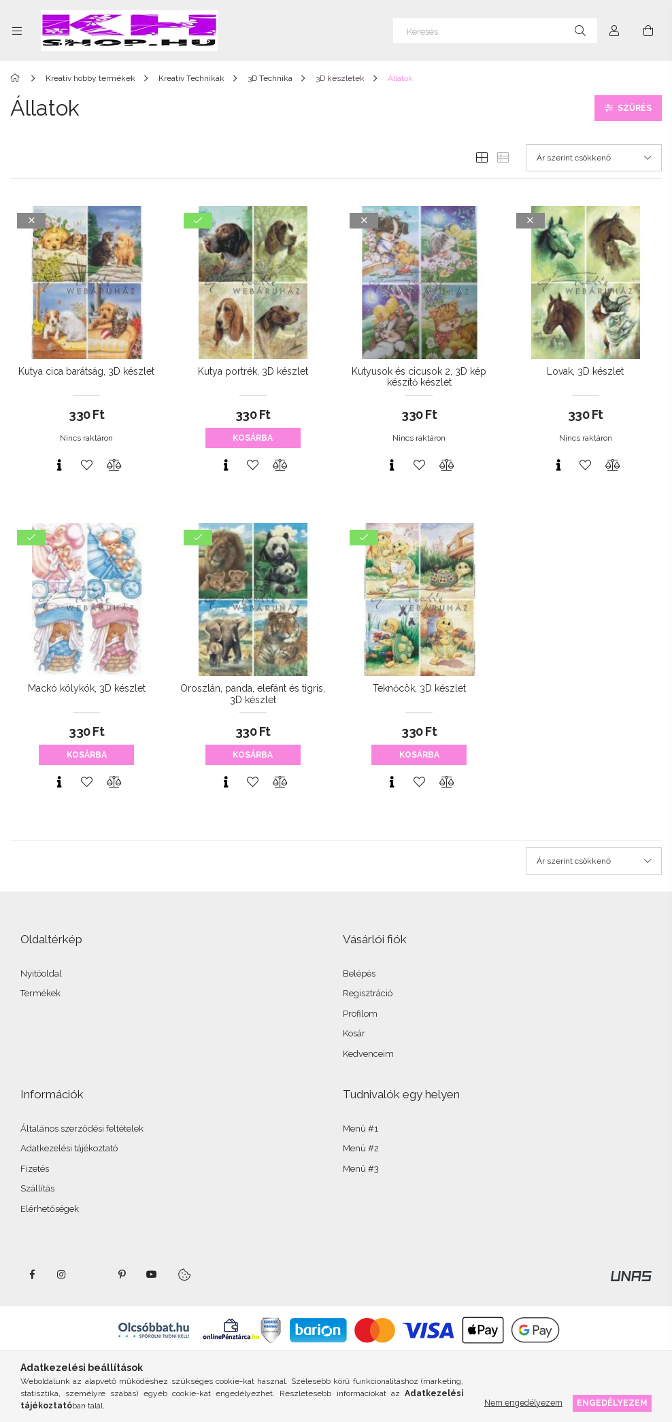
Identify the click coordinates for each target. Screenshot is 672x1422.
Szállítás (37, 1188)
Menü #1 (360, 1128)
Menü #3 (361, 1169)
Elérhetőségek (49, 1209)
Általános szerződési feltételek (82, 1128)
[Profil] (614, 30)
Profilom (360, 1014)
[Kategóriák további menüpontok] (17, 30)
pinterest (121, 1274)
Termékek (40, 993)
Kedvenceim (368, 1054)
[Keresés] (495, 30)
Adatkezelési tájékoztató (69, 1148)
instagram (61, 1274)
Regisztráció (367, 993)
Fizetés (34, 1169)
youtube (151, 1274)
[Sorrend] (594, 157)
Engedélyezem (612, 1403)
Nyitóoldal (41, 973)
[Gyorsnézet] (59, 465)
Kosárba (253, 438)
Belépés (359, 973)
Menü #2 (361, 1148)
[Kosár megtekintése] (648, 30)
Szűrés (635, 108)
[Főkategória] (17, 78)
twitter (91, 1274)
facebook (32, 1274)
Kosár (354, 1033)
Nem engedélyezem (523, 1403)
